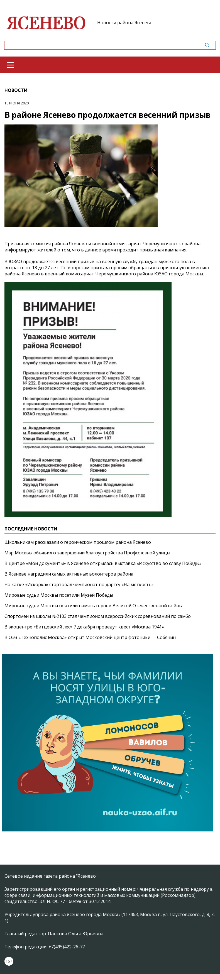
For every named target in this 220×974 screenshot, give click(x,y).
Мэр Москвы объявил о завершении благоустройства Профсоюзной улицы (87, 553)
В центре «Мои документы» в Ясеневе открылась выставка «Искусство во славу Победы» (103, 563)
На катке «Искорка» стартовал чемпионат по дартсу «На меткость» (79, 584)
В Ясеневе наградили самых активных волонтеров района (68, 574)
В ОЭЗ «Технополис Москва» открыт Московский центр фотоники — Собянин (90, 637)
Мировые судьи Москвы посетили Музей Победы (58, 595)
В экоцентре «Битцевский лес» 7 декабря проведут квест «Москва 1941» (84, 627)
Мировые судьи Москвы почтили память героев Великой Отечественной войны (93, 606)
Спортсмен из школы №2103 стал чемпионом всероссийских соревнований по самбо (97, 616)
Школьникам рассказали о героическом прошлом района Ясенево (77, 542)
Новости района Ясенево (125, 22)
